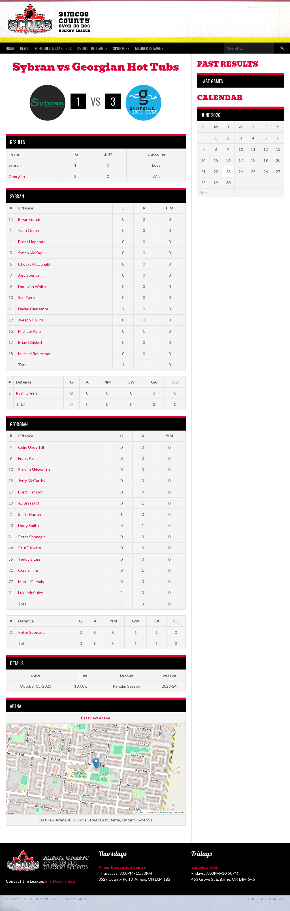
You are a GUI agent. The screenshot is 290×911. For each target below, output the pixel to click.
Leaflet (139, 812)
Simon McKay (30, 252)
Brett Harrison (31, 492)
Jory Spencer (29, 275)
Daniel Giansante (33, 308)
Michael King (29, 331)
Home (10, 48)
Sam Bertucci (29, 297)
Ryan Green (28, 230)
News (24, 48)
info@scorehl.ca (60, 881)
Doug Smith (28, 525)
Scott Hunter (30, 514)
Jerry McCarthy (31, 480)
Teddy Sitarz (29, 559)
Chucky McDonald (34, 264)
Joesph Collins (31, 319)
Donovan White (32, 286)
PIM (169, 207)
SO (175, 382)
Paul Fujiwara (29, 547)
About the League (92, 48)
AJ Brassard (28, 503)
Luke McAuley (30, 592)
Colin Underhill (31, 447)
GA (154, 382)
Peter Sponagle (32, 536)
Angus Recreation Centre (122, 867)
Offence (25, 207)
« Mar (203, 192)
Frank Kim (26, 458)
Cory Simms (28, 570)
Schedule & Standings (53, 48)
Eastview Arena (95, 717)
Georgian (16, 176)
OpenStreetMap (164, 812)
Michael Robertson (35, 353)
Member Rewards (149, 48)
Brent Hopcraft (31, 241)
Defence (23, 382)
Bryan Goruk (29, 219)
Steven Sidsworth (34, 469)
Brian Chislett (30, 342)
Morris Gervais (31, 581)
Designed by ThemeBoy (265, 899)
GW (131, 382)
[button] (95, 763)
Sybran (14, 165)
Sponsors (121, 48)
